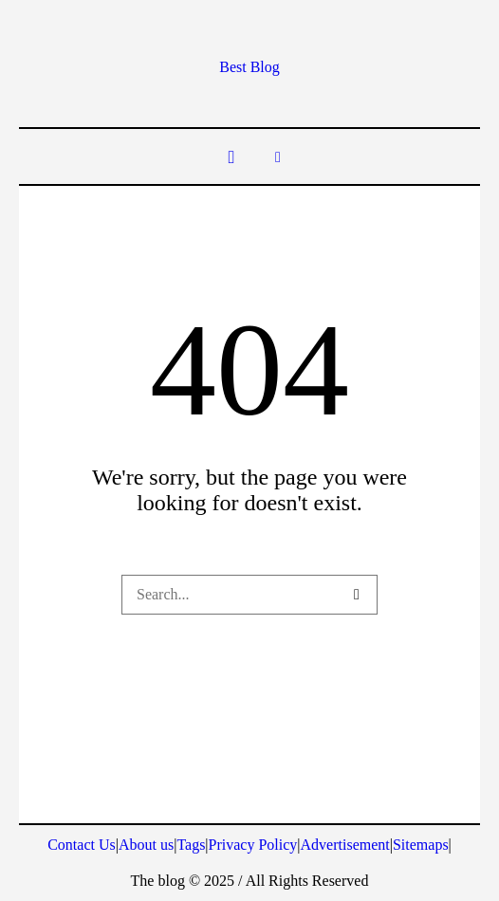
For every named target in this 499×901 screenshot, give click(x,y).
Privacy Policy (253, 845)
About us (146, 845)
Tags (190, 845)
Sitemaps (421, 845)
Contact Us (81, 845)
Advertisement (345, 845)
